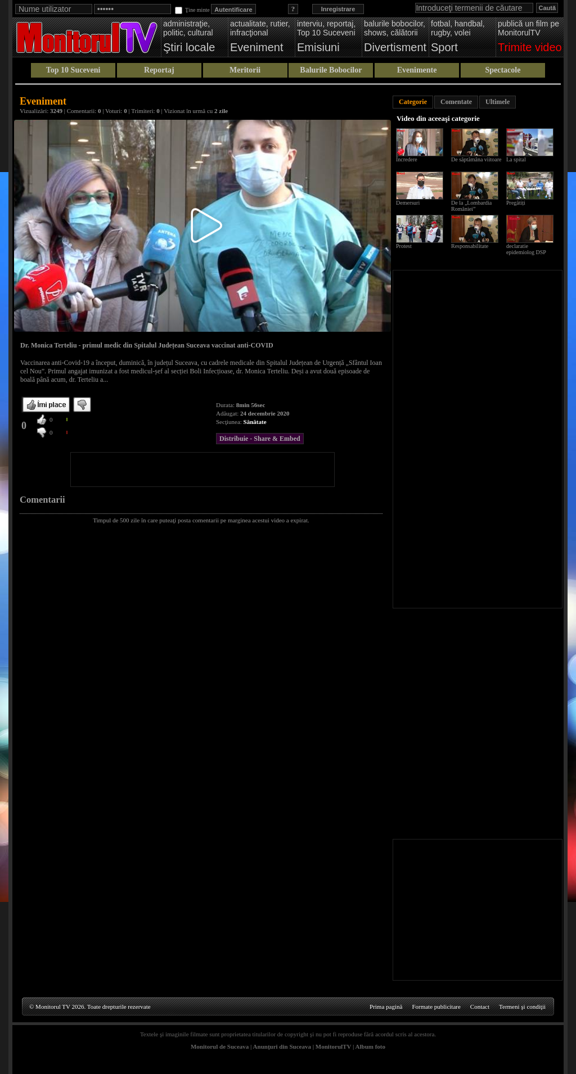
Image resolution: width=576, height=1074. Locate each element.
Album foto (370, 1046)
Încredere (406, 159)
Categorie (413, 102)
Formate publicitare (436, 1006)
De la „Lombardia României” (471, 206)
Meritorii (245, 70)
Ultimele (497, 102)
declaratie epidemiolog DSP (526, 249)
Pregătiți (515, 203)
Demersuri (408, 203)
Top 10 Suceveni (73, 70)
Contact (479, 1006)
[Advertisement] (202, 469)
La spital (516, 159)
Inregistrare (338, 9)
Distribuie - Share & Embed (259, 439)
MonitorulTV (333, 1046)
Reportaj (159, 70)
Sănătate (255, 421)
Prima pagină (386, 1006)
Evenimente (417, 70)
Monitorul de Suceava (220, 1046)
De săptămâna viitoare (476, 159)
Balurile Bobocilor (331, 70)
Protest (404, 246)
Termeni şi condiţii (522, 1006)
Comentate (456, 102)
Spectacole (502, 70)
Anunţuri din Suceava (282, 1046)
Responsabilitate (469, 246)
